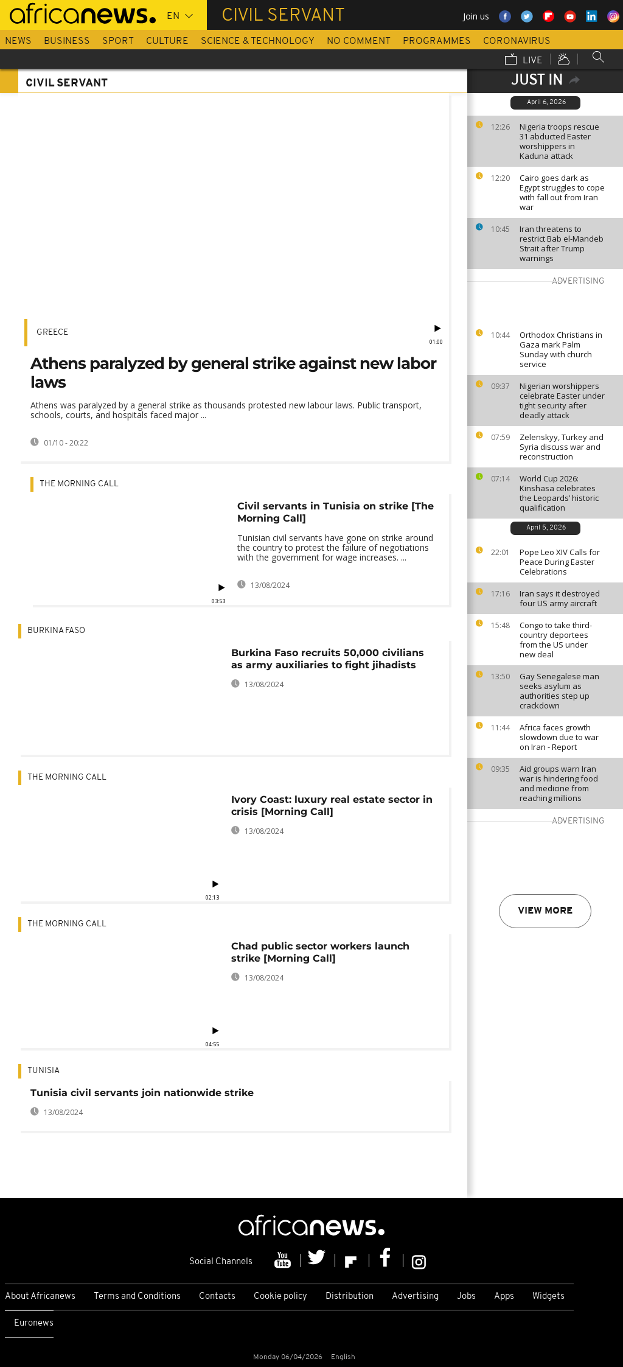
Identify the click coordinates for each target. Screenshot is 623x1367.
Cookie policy (280, 1296)
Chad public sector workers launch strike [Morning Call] (320, 952)
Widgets (548, 1296)
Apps (504, 1296)
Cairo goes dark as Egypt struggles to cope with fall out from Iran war (562, 192)
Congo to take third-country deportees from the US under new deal (556, 639)
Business (67, 41)
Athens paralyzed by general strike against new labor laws (233, 373)
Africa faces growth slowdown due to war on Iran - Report (559, 737)
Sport (118, 41)
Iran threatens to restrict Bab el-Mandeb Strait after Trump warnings (562, 243)
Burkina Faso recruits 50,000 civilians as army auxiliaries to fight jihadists (327, 659)
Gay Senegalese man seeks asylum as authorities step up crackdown (559, 690)
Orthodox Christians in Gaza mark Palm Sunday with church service (561, 349)
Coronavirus (517, 41)
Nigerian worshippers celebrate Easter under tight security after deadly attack (562, 400)
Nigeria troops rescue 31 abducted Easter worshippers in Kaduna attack (559, 141)
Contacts (217, 1296)
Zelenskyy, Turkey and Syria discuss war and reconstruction (562, 446)
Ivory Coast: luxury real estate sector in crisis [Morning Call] (332, 805)
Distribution (349, 1296)
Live (524, 60)
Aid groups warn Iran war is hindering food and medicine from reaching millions (559, 783)
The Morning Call (79, 484)
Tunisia (43, 1070)
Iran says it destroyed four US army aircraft (560, 598)
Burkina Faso (56, 630)
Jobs (466, 1296)
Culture (167, 41)
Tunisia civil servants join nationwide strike (142, 1093)
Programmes (437, 41)
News (18, 41)
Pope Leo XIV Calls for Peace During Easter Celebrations (560, 561)
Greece (52, 332)
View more (545, 911)
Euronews (34, 1323)
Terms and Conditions (137, 1296)
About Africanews (40, 1296)
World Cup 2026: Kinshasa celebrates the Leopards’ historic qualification (559, 493)
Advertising (415, 1296)
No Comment (359, 41)
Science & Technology (258, 41)
